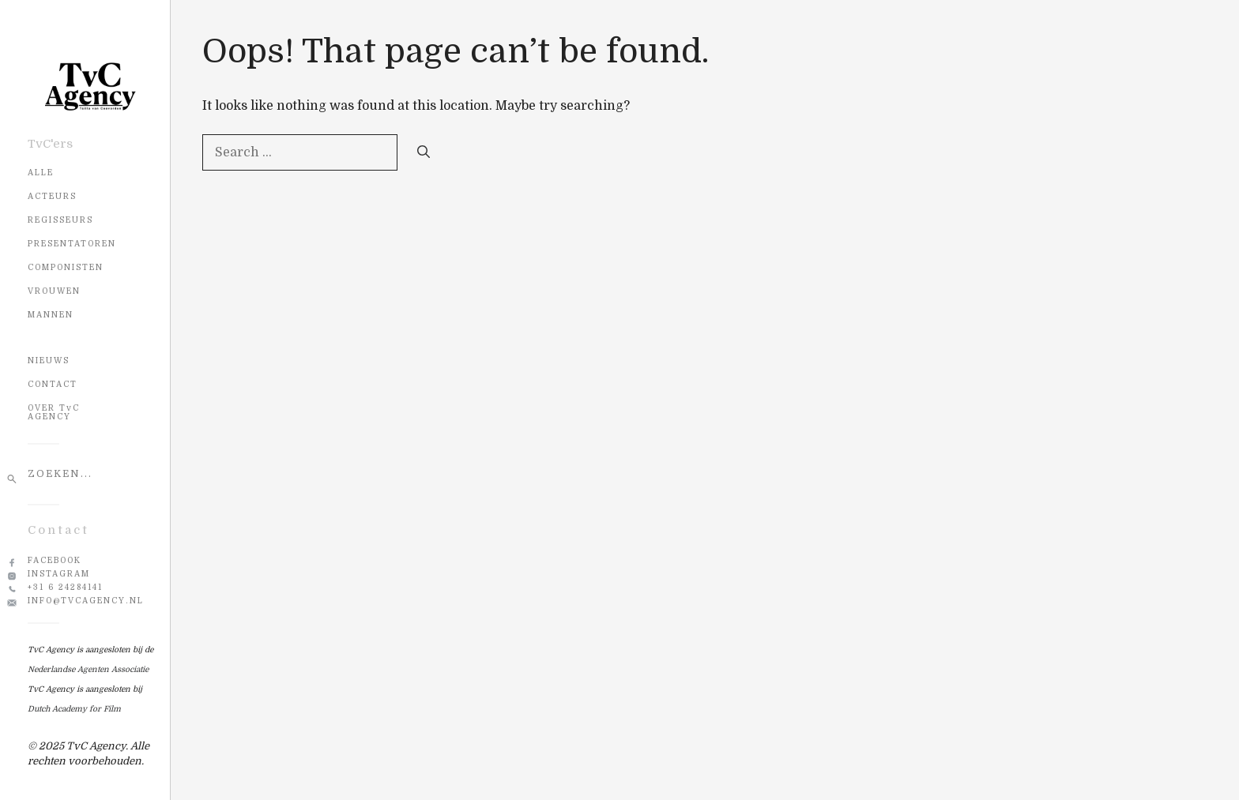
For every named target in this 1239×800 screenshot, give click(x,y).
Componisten (66, 267)
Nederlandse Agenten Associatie (88, 669)
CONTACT (52, 384)
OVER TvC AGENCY (54, 412)
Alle (41, 172)
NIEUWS (49, 360)
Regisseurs (60, 220)
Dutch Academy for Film (74, 708)
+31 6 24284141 (65, 587)
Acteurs (52, 196)
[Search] (423, 152)
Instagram (59, 573)
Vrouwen (54, 291)
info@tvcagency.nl (86, 600)
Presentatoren (72, 243)
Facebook (54, 560)
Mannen (50, 314)
